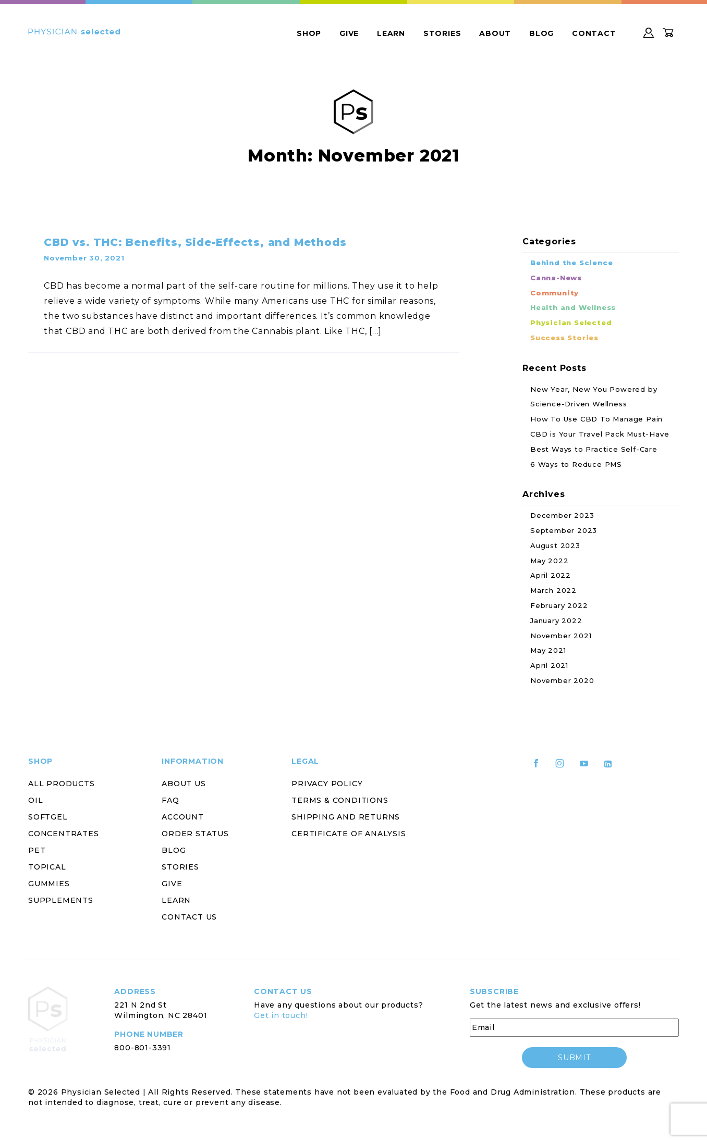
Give (349, 33)
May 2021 (548, 650)
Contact (594, 33)
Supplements (60, 900)
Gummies (49, 883)
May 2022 (549, 560)
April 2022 (550, 575)
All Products (61, 783)
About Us (183, 783)
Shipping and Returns (345, 817)
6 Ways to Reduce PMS (576, 464)
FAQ (170, 800)
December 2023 (562, 515)
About (495, 33)
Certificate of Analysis (348, 833)
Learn (391, 33)
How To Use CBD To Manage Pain (596, 419)
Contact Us (189, 917)
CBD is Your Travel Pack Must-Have (599, 434)
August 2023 (555, 545)
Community (554, 293)
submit (574, 1057)
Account (183, 817)
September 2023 (563, 530)
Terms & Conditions (339, 800)
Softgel (48, 817)
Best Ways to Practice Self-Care (593, 449)
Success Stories (564, 337)
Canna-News (556, 278)
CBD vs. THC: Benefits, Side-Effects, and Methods (195, 242)
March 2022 (553, 590)
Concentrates (63, 833)
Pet (36, 850)
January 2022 (556, 620)
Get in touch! (281, 1015)
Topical (47, 867)
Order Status (195, 833)
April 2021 (549, 665)
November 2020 (562, 680)
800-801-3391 (142, 1047)
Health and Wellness (573, 307)
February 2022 (559, 605)
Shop (309, 33)
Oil (35, 800)
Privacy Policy (326, 783)
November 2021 (560, 635)
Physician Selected (571, 322)
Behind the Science (571, 262)
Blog (541, 33)
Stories (442, 33)
